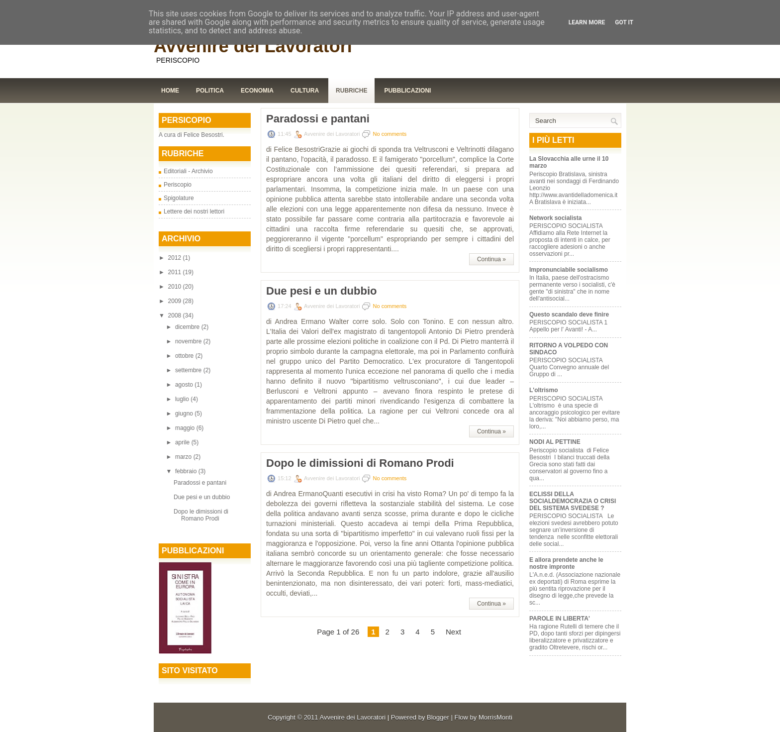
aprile (183, 442)
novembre (189, 341)
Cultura (305, 90)
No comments (390, 134)
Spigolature (179, 198)
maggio (185, 427)
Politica (210, 90)
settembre (189, 370)
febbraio (186, 471)
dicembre (188, 326)
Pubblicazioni (407, 90)
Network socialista (555, 217)
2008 (175, 315)
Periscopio (178, 184)
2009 (175, 301)
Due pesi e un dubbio (202, 497)
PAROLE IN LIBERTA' (559, 618)
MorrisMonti (495, 717)
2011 (175, 272)
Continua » (491, 259)
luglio (183, 399)
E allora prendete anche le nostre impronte (566, 563)
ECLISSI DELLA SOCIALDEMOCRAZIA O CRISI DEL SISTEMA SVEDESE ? (572, 501)
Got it (624, 22)
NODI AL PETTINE (555, 441)
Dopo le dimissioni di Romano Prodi (201, 515)
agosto (185, 384)
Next (453, 631)
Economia (257, 90)
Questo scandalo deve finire (569, 314)
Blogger (438, 717)
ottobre (185, 355)
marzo (184, 456)
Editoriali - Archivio (188, 171)
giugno (185, 413)
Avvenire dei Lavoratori (253, 46)
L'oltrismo (544, 390)
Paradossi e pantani (200, 482)
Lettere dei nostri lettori (194, 211)
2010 (175, 286)
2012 (175, 257)
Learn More (587, 22)
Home (170, 90)
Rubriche (351, 90)
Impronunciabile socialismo (568, 269)
